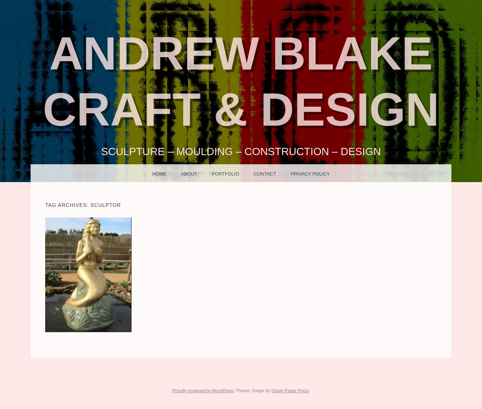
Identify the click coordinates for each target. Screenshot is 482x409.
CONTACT (265, 174)
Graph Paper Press (290, 390)
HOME (159, 174)
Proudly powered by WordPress (203, 390)
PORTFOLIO (225, 174)
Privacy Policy (310, 174)
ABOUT (189, 174)
